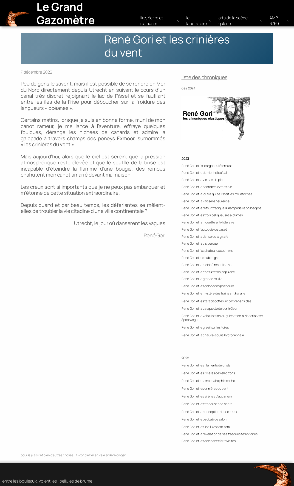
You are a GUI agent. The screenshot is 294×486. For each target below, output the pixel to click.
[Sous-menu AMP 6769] (288, 21)
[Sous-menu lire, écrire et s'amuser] (178, 21)
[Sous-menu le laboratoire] (210, 21)
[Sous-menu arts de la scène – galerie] (261, 21)
